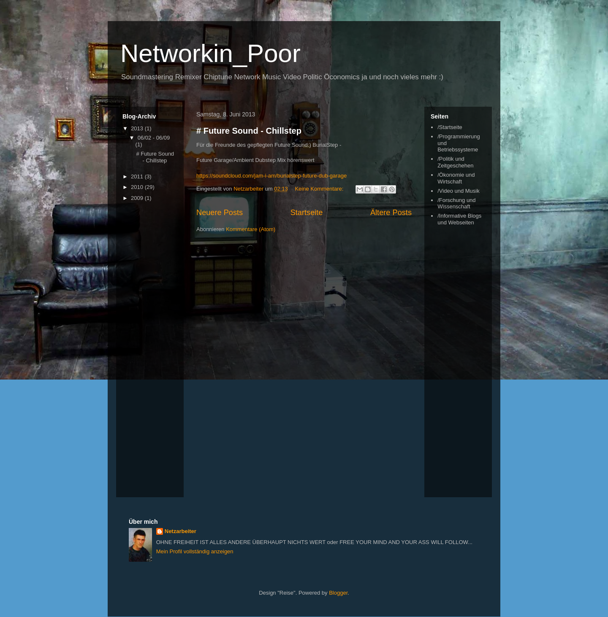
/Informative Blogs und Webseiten (459, 219)
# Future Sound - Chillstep (248, 130)
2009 (138, 198)
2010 (138, 187)
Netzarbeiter (180, 531)
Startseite (306, 212)
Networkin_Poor (210, 53)
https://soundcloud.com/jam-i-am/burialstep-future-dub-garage (271, 175)
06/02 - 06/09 (154, 138)
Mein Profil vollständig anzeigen (194, 551)
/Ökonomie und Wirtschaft (456, 178)
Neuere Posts (219, 212)
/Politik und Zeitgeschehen (455, 162)
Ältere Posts (391, 212)
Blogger (338, 593)
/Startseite (449, 127)
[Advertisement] (464, 363)
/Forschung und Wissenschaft (456, 203)
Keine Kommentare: (320, 189)
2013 (138, 128)
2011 (138, 176)
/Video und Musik (458, 191)
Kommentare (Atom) (250, 229)
